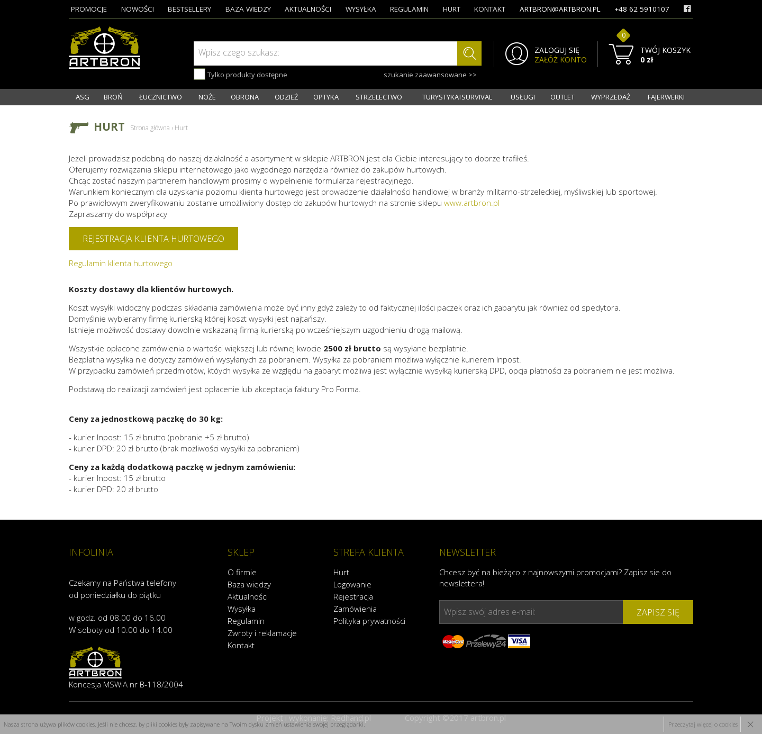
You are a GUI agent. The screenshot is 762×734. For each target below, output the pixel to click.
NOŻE (207, 97)
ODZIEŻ (286, 97)
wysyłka (361, 9)
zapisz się (658, 612)
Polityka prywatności (369, 620)
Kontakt (241, 645)
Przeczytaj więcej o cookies (703, 724)
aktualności (308, 9)
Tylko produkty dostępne (240, 74)
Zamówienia (355, 608)
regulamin (409, 9)
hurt (451, 9)
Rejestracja (353, 596)
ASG (82, 97)
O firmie (242, 572)
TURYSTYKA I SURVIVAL (457, 97)
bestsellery (189, 9)
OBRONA (245, 97)
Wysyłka (242, 608)
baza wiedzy (248, 9)
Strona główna (150, 127)
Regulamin (246, 620)
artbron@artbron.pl (560, 9)
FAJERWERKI (666, 97)
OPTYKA (326, 97)
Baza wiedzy (249, 584)
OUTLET (562, 97)
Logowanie (352, 584)
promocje (89, 9)
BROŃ (113, 97)
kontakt (489, 9)
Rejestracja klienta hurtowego (153, 238)
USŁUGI (523, 97)
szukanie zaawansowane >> (430, 74)
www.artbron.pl (472, 202)
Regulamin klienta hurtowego (121, 263)
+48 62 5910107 (641, 9)
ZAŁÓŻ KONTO (560, 60)
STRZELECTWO (379, 97)
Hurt (341, 572)
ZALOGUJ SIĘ (556, 50)
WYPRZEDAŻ (610, 97)
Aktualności (248, 596)
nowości (137, 9)
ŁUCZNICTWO (160, 97)
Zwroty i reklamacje (262, 633)
